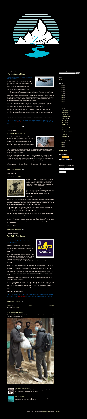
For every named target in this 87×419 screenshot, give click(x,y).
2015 (62, 97)
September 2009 (66, 116)
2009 (62, 108)
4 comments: (17, 301)
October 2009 (65, 114)
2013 (62, 101)
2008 (62, 142)
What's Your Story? (14, 176)
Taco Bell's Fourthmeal (16, 236)
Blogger (57, 411)
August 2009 (65, 118)
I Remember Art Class (16, 74)
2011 (62, 105)
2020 (62, 87)
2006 (62, 146)
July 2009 (64, 120)
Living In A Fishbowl (19, 396)
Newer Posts (10, 305)
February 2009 (65, 138)
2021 (62, 85)
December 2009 (66, 110)
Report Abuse (63, 150)
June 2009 (64, 122)
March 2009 (65, 136)
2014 (62, 99)
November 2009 (66, 112)
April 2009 (64, 134)
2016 (62, 95)
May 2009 (64, 124)
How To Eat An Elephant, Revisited (22, 388)
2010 (62, 107)
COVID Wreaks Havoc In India (15, 312)
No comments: (18, 126)
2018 (62, 91)
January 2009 (65, 140)
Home (30, 305)
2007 (62, 144)
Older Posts (51, 305)
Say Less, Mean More (16, 134)
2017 (62, 93)
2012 (62, 103)
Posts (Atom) (16, 307)
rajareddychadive (46, 411)
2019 (62, 89)
